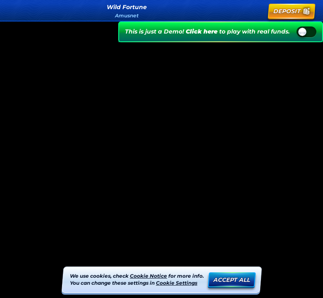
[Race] (257, 11)
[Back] (13, 11)
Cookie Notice (148, 276)
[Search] (239, 11)
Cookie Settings (176, 283)
